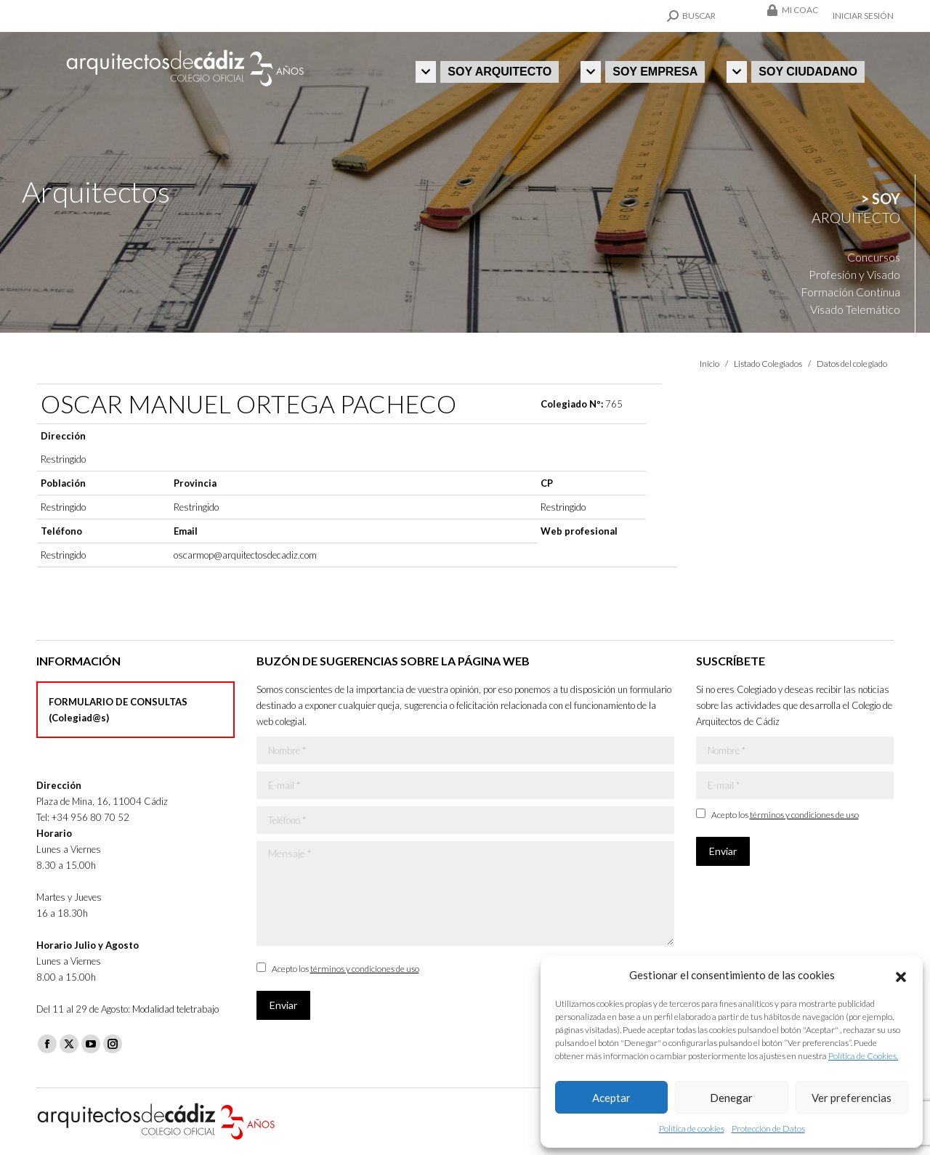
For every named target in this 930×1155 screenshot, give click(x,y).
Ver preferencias (851, 1097)
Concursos (873, 257)
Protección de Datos (768, 1128)
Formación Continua (850, 292)
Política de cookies (691, 1128)
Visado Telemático (855, 309)
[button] (901, 975)
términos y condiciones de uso (364, 968)
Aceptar (611, 1097)
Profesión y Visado (854, 274)
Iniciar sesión (863, 15)
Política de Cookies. (863, 1055)
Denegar (731, 1097)
